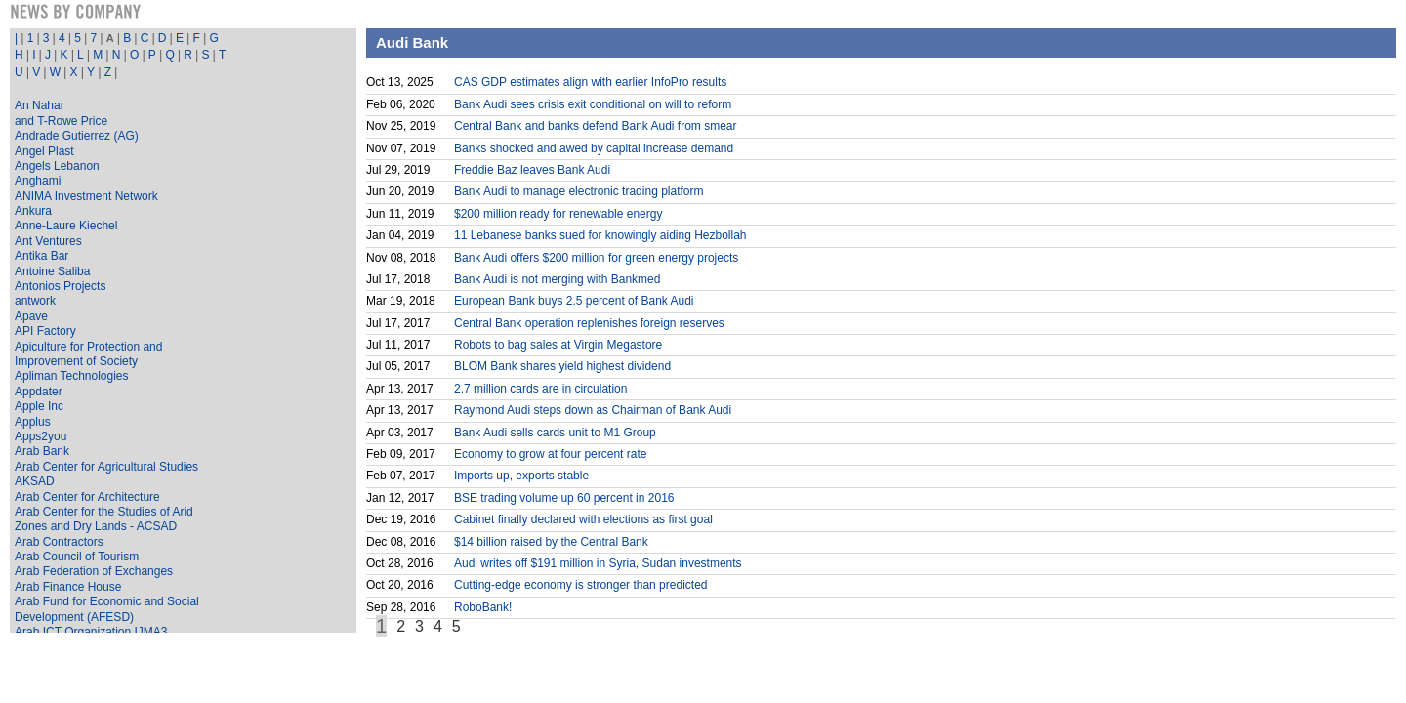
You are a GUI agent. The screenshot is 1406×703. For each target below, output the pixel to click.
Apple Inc (39, 406)
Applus (33, 422)
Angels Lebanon (57, 166)
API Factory (45, 331)
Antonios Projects (60, 286)
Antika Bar (41, 256)
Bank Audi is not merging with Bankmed (557, 279)
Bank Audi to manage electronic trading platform (578, 191)
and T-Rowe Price (61, 121)
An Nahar (39, 105)
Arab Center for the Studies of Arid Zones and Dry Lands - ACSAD (104, 519)
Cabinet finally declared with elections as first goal (583, 519)
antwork (35, 301)
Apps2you (40, 436)
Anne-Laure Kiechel (66, 225)
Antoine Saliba (52, 271)
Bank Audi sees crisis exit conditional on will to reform (592, 104)
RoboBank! (483, 607)
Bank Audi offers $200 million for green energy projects (596, 258)
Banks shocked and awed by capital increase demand (593, 148)
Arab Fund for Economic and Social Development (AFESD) (107, 609)
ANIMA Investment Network (86, 196)
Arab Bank (42, 451)
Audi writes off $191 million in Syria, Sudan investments (598, 563)
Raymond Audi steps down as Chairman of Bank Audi (592, 410)
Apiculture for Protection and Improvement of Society (88, 354)
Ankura (33, 211)
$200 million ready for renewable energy (558, 214)
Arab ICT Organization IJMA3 (91, 632)
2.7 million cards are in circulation (540, 388)
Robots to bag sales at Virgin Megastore (558, 345)
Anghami (38, 180)
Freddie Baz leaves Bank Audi (532, 170)
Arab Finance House (68, 587)
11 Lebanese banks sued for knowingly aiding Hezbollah (600, 235)
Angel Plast (44, 151)
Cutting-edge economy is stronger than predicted (580, 585)
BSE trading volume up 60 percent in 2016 (564, 498)
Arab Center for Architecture (87, 497)
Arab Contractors (59, 542)
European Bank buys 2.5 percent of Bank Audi (574, 301)
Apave (31, 316)
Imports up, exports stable (521, 475)
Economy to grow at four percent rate (550, 454)
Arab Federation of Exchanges (94, 571)
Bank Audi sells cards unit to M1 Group (555, 432)
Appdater (38, 391)
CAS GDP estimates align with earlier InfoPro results (590, 82)
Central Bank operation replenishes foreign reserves (589, 323)
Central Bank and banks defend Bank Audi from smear (595, 126)
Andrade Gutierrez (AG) (77, 136)
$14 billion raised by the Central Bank (551, 542)
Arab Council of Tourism (77, 556)
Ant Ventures (48, 241)
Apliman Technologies (72, 376)
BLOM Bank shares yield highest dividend (562, 366)
